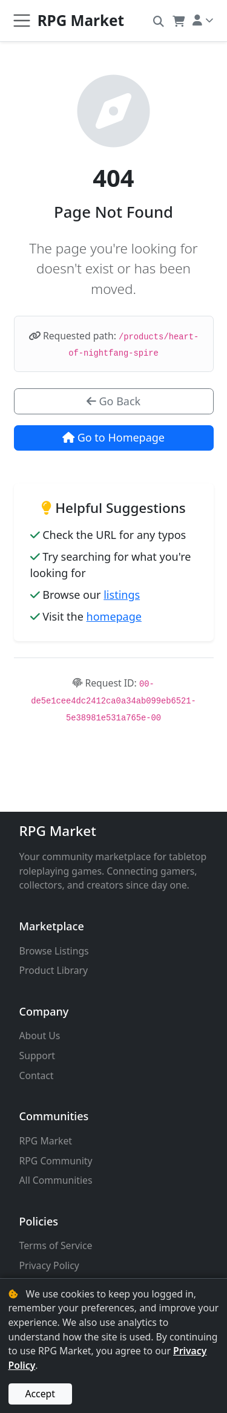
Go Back (113, 401)
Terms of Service (56, 1245)
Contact (36, 1075)
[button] (159, 20)
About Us (40, 1035)
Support (37, 1055)
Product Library (53, 970)
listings (122, 594)
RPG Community (56, 1160)
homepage (114, 616)
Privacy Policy (49, 1265)
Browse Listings (54, 951)
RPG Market (57, 830)
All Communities (56, 1180)
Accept (40, 1393)
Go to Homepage (113, 437)
